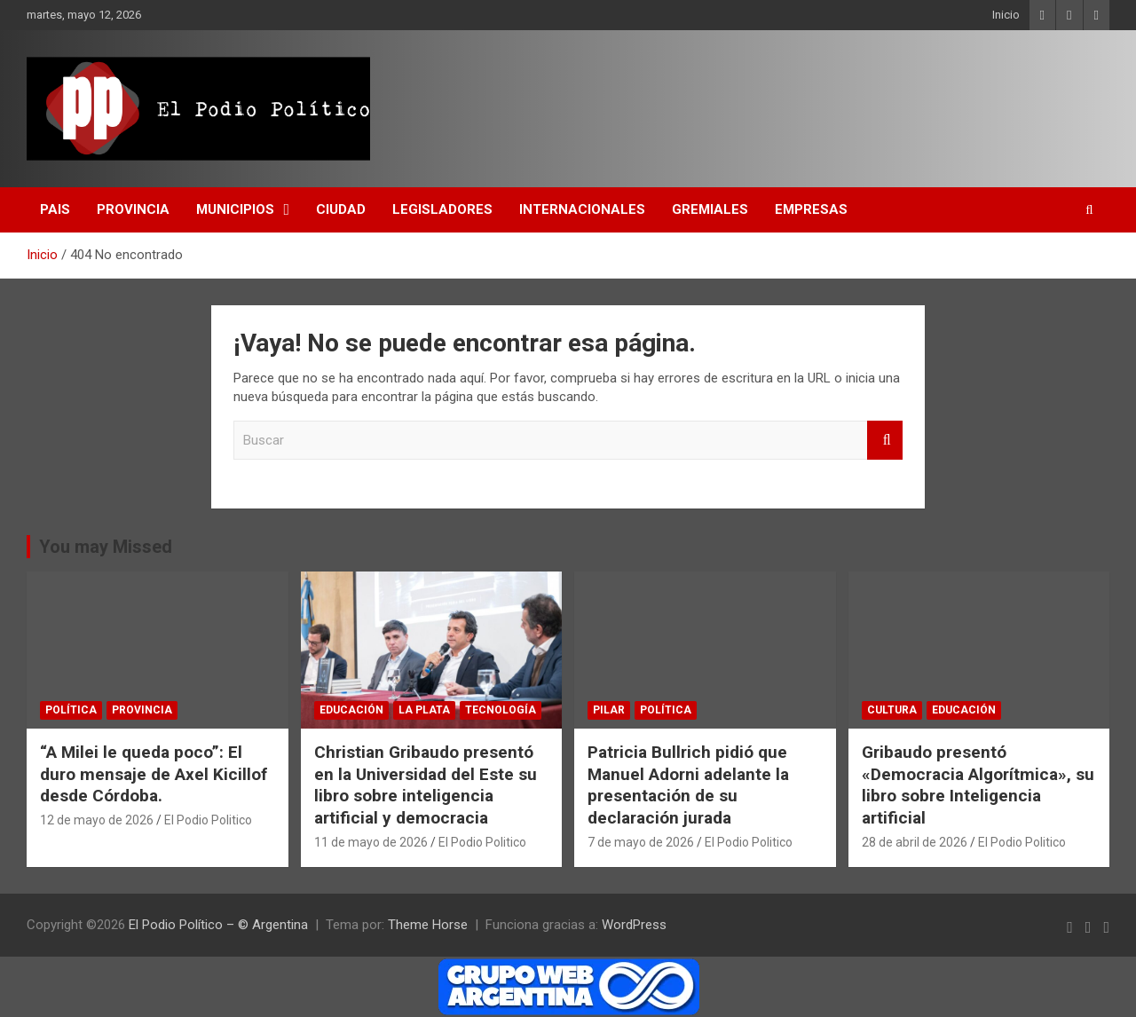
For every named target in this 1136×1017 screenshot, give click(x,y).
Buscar (885, 441)
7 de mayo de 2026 (641, 842)
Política (71, 710)
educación (351, 710)
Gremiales (710, 209)
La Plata (424, 710)
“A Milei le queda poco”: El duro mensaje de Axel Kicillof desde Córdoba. (153, 774)
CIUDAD (341, 209)
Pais (55, 209)
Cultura (892, 710)
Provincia (133, 209)
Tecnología (500, 710)
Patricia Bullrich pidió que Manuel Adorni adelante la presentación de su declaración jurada (688, 785)
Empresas (811, 209)
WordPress (634, 925)
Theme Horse (428, 925)
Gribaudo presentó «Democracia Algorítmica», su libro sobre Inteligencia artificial (978, 785)
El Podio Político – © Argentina (218, 925)
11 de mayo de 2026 (371, 842)
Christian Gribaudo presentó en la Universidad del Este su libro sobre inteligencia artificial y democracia (425, 785)
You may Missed (105, 546)
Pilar (609, 710)
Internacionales (582, 209)
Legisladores (442, 209)
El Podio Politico (208, 820)
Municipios (235, 209)
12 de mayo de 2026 (97, 820)
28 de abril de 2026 (914, 842)
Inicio (1006, 14)
